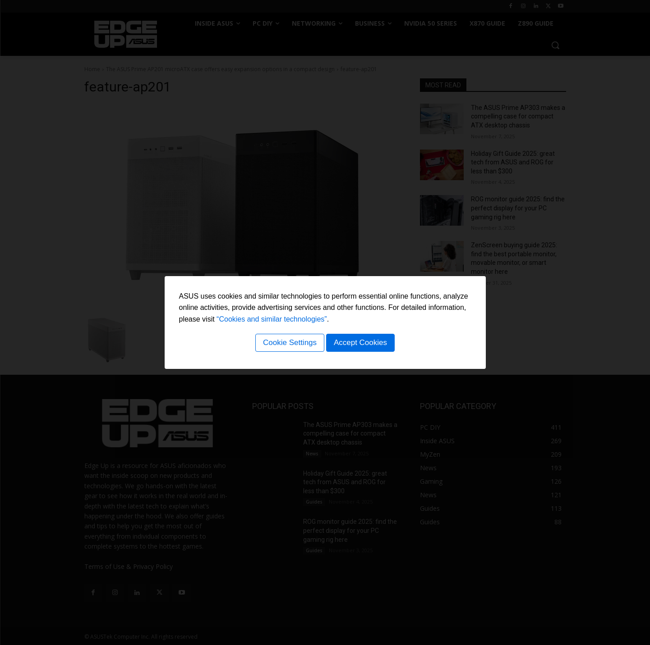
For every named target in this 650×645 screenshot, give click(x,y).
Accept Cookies (361, 344)
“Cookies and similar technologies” (272, 320)
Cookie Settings (288, 344)
